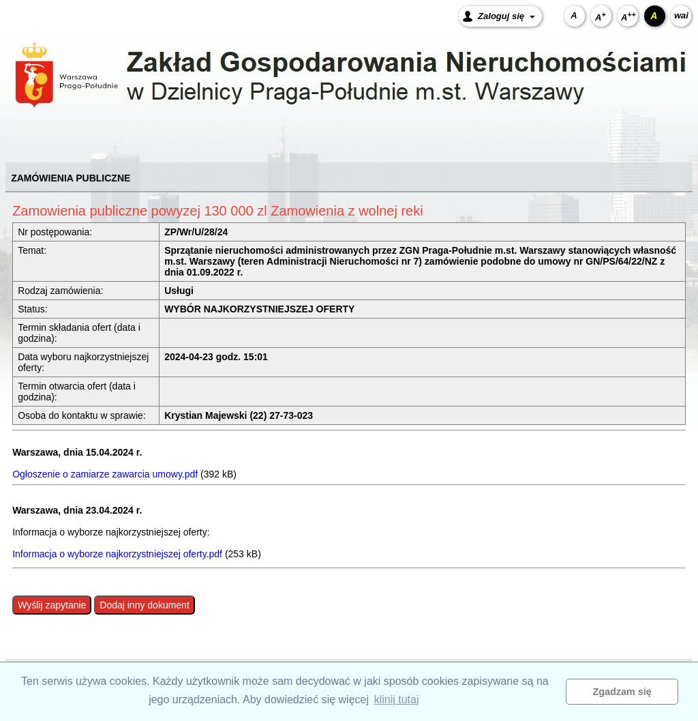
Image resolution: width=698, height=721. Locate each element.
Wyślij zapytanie (52, 605)
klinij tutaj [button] (396, 699)
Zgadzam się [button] (622, 691)
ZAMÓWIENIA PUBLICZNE (70, 178)
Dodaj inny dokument (144, 605)
